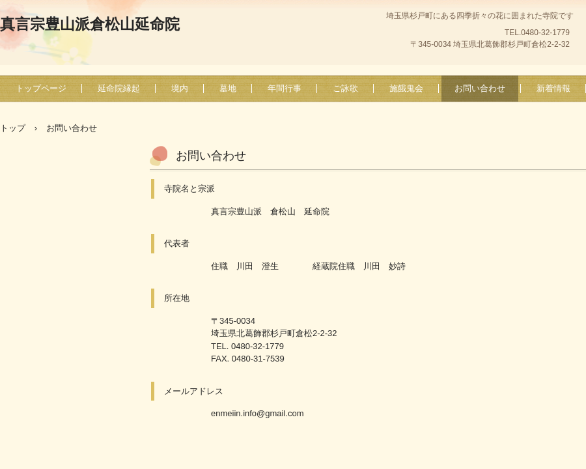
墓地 (227, 88)
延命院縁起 (119, 88)
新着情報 (553, 88)
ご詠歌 (345, 88)
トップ (12, 128)
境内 (179, 88)
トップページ (41, 88)
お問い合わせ (479, 88)
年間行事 (284, 88)
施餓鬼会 (406, 88)
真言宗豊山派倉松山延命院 (90, 24)
